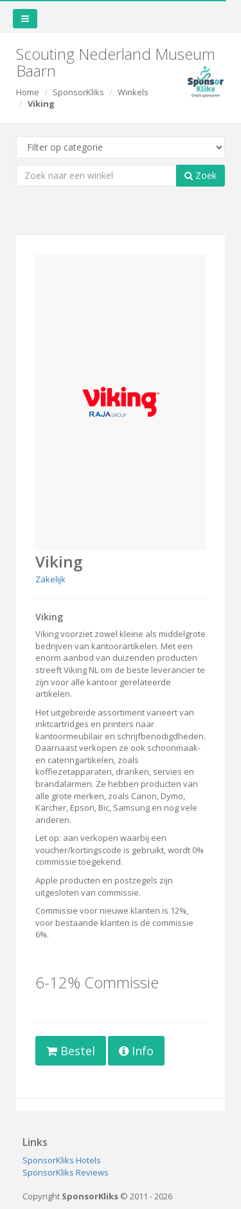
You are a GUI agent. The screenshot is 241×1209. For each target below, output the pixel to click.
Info (136, 1050)
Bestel (70, 1050)
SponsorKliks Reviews (65, 1172)
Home (27, 92)
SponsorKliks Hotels (61, 1160)
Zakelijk (50, 579)
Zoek (200, 175)
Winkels (133, 92)
